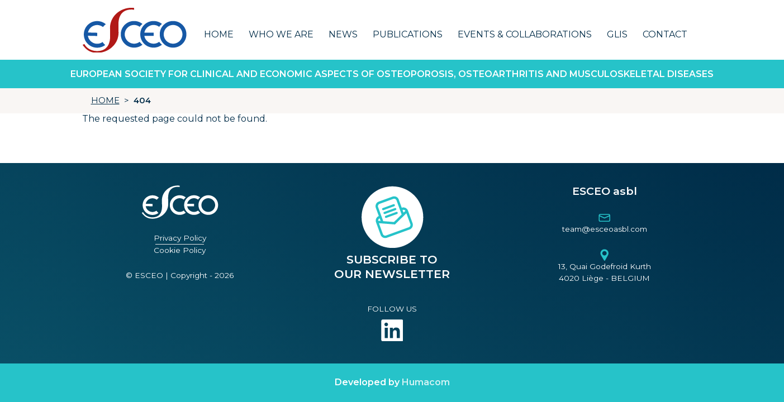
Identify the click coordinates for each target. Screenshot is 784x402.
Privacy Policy (180, 237)
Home (219, 34)
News (343, 34)
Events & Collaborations (525, 34)
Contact (665, 34)
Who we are (281, 34)
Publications (408, 34)
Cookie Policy (180, 250)
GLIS (617, 34)
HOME (105, 100)
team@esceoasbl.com (604, 228)
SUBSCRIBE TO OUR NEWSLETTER (392, 266)
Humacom (426, 382)
